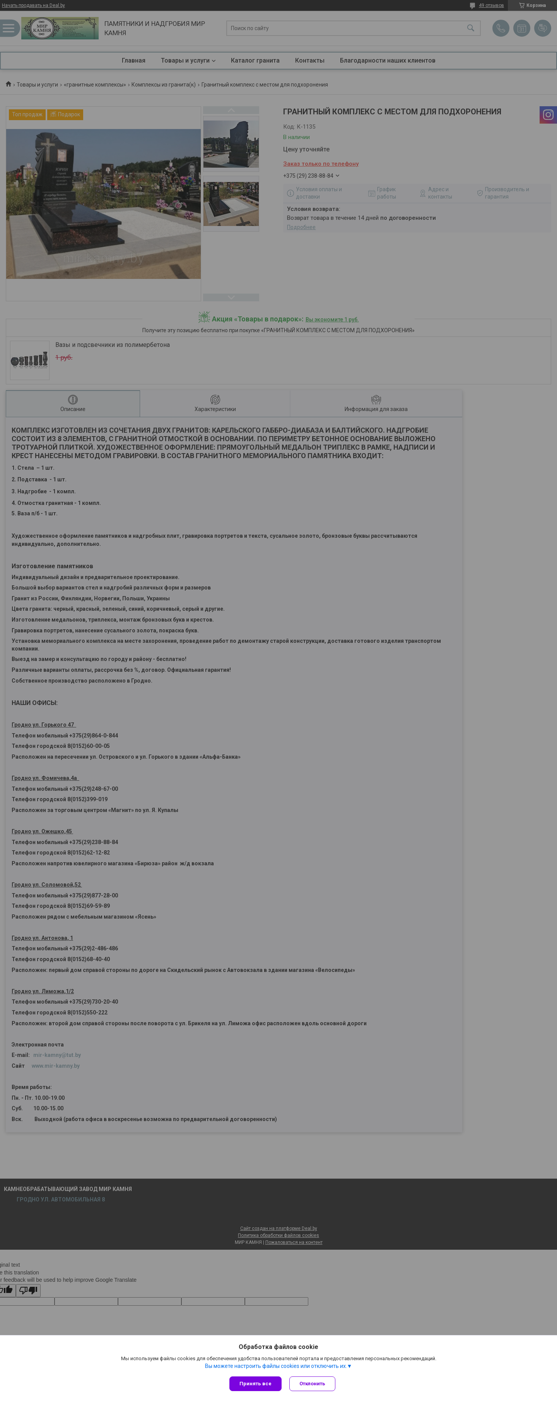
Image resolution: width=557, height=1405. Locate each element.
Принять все (255, 1383)
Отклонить (312, 1383)
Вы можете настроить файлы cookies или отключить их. (276, 1366)
